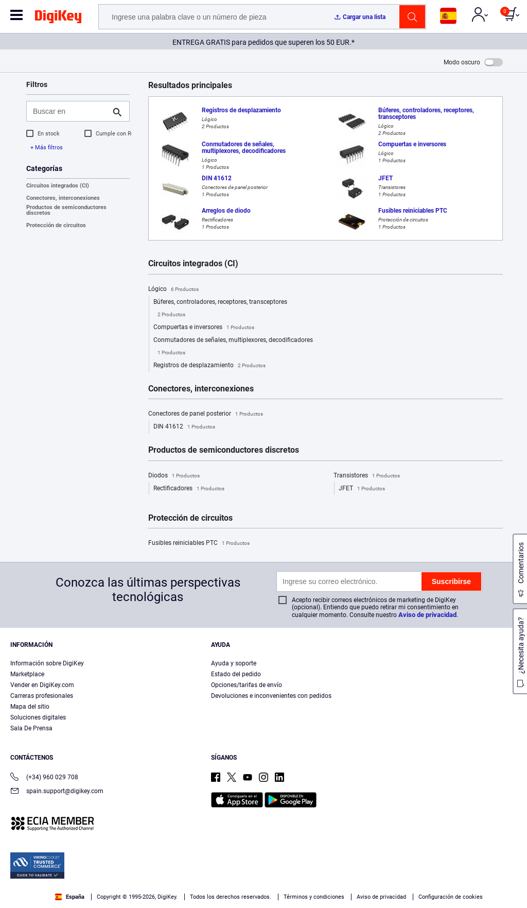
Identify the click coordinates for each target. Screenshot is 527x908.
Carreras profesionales (41, 695)
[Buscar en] (70, 111)
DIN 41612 (184, 427)
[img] (58, 18)
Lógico (173, 289)
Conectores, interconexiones (63, 198)
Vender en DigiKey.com (42, 685)
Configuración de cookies (450, 897)
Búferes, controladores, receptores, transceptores (220, 309)
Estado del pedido (236, 674)
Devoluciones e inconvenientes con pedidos (271, 695)
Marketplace (27, 674)
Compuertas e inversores (203, 327)
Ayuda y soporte (233, 663)
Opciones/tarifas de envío (246, 685)
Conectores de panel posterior (205, 414)
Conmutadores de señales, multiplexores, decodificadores (233, 347)
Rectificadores (188, 489)
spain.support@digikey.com (56, 792)
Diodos (174, 476)
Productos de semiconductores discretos (66, 210)
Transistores (366, 476)
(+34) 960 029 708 (44, 778)
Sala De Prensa (31, 728)
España (69, 897)
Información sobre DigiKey (47, 663)
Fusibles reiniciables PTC (199, 543)
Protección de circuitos (56, 225)
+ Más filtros (46, 147)
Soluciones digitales (38, 717)
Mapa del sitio (29, 706)
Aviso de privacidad (427, 615)
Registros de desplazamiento (209, 365)
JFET (362, 489)
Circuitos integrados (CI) (57, 186)
